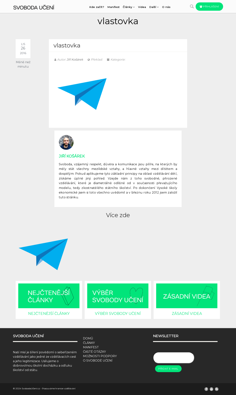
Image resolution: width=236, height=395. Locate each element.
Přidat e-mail (168, 368)
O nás (166, 7)
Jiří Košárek (75, 59)
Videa (142, 7)
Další (154, 7)
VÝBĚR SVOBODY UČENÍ (118, 313)
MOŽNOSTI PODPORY (100, 356)
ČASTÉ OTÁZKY (94, 351)
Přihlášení (209, 6)
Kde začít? (96, 7)
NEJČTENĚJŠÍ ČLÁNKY (49, 313)
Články (129, 7)
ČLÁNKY (89, 343)
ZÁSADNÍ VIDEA (187, 313)
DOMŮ (88, 338)
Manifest (113, 7)
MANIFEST (91, 347)
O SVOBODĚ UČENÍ (97, 360)
